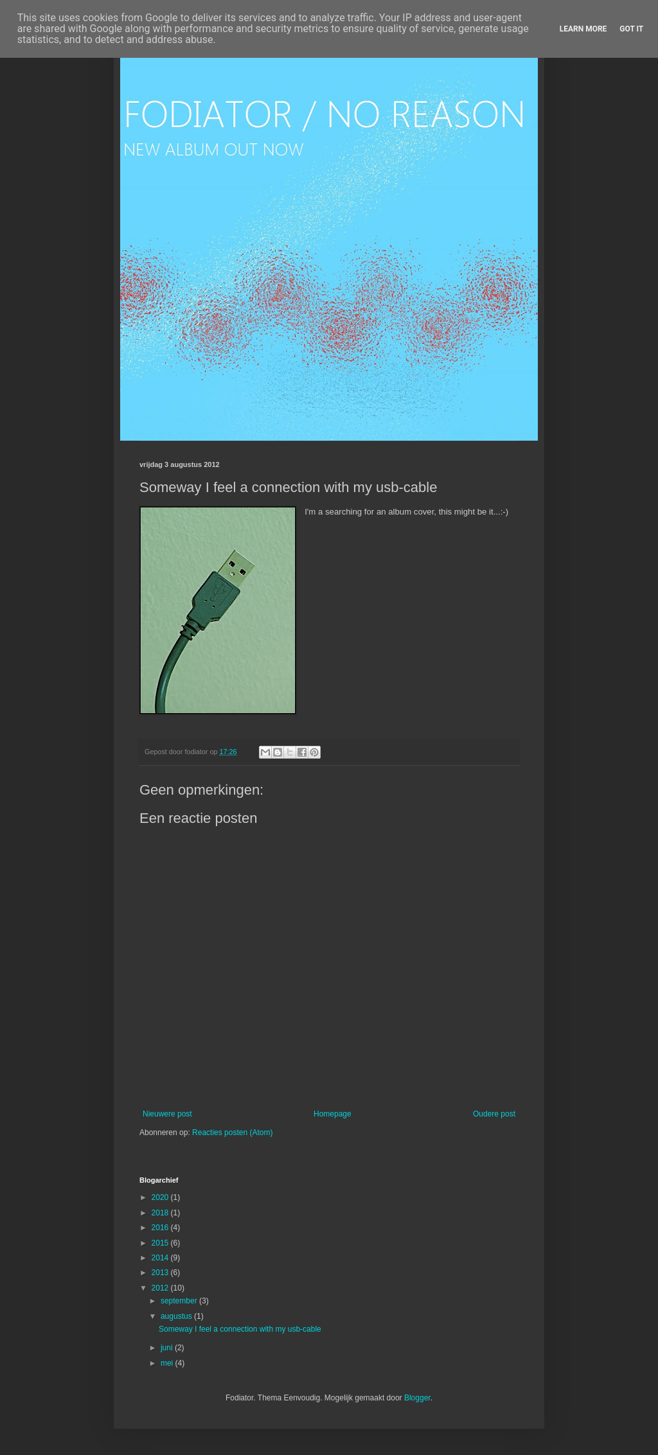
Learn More (583, 28)
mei (168, 1363)
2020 (161, 1197)
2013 (161, 1272)
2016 (161, 1227)
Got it (631, 28)
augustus (177, 1316)
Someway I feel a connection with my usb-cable (240, 1329)
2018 (161, 1212)
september (180, 1300)
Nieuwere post (167, 1113)
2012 (161, 1287)
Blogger (417, 1397)
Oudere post (494, 1113)
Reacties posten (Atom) (232, 1132)
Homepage (332, 1113)
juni (168, 1347)
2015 (161, 1243)
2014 (161, 1257)
